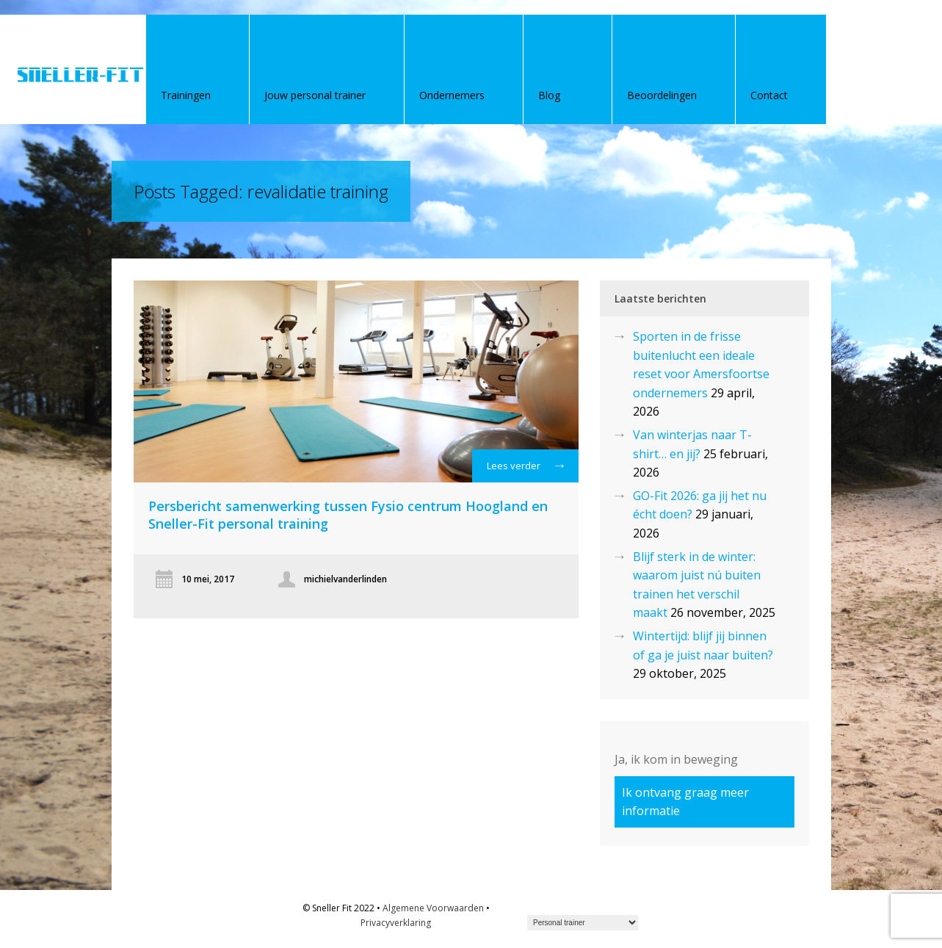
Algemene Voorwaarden (433, 908)
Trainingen (186, 95)
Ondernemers (452, 95)
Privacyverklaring (396, 922)
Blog (549, 95)
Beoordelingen (662, 95)
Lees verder (525, 469)
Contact (769, 95)
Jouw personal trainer (315, 95)
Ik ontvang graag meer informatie (685, 801)
